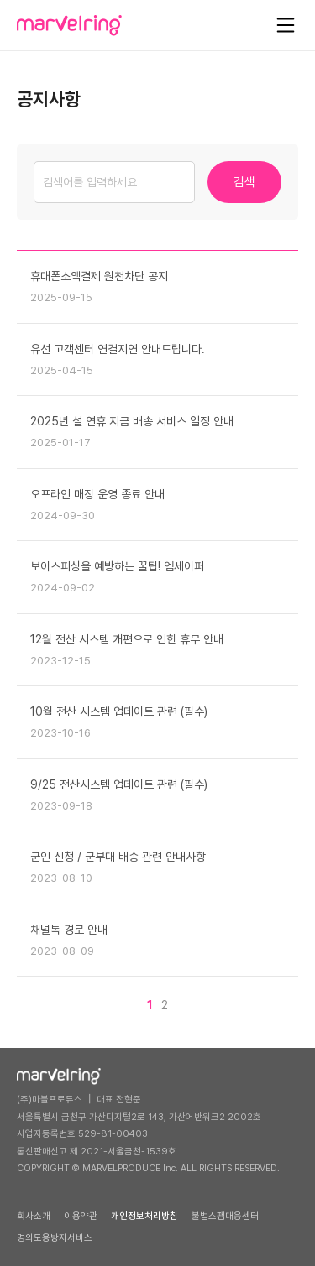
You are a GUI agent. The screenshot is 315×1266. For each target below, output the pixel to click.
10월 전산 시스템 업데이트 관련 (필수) (118, 711)
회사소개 (33, 1216)
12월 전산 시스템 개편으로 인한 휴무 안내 (126, 639)
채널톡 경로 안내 (69, 929)
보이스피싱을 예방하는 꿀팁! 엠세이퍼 (117, 566)
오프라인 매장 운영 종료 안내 (97, 494)
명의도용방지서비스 (54, 1237)
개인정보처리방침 (144, 1216)
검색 (244, 182)
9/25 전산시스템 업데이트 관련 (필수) (118, 784)
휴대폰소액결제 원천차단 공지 (99, 276)
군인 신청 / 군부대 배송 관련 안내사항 (118, 856)
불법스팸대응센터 (225, 1216)
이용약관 (80, 1216)
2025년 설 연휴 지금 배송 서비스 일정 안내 (132, 421)
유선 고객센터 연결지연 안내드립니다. (117, 349)
